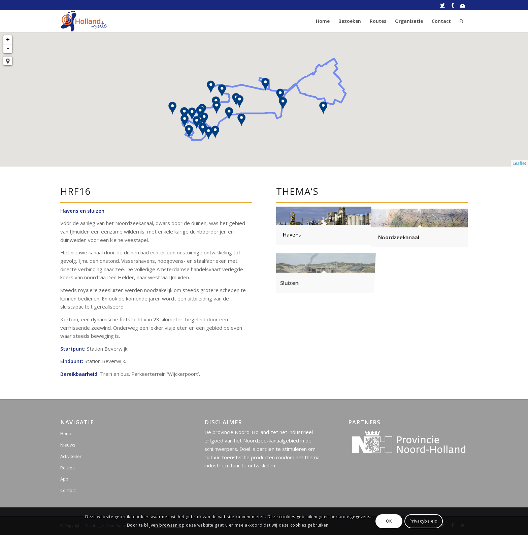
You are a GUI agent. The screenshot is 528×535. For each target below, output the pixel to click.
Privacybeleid (423, 521)
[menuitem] (322, 21)
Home (66, 433)
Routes (67, 468)
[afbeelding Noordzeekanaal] (420, 226)
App (64, 479)
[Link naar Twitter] (442, 5)
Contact (68, 490)
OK (389, 521)
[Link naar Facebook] (452, 5)
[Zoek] (461, 21)
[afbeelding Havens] (324, 226)
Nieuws (67, 445)
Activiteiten (71, 456)
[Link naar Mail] (463, 5)
